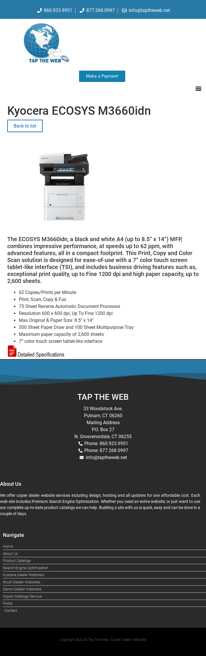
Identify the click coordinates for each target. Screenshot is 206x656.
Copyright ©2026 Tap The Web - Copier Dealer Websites (103, 640)
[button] (198, 88)
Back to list (25, 126)
